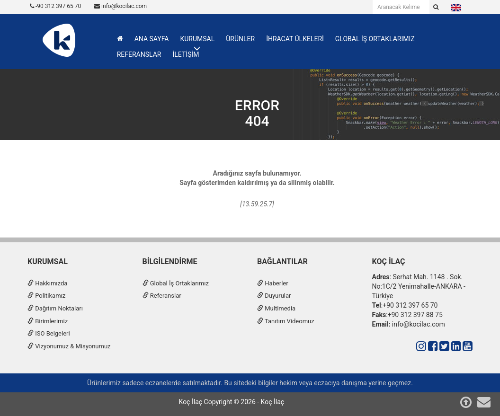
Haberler (272, 283)
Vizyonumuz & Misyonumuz (69, 346)
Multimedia (276, 308)
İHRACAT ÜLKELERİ (295, 39)
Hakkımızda (47, 283)
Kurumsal (47, 261)
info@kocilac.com (120, 6)
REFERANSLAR (139, 54)
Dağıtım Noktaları (55, 308)
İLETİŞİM (185, 54)
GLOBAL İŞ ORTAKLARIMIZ (375, 39)
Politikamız (46, 295)
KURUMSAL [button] (197, 39)
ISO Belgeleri (48, 333)
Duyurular (274, 295)
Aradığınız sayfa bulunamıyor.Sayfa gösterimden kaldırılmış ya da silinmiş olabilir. (257, 177)
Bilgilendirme (170, 261)
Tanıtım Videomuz (285, 321)
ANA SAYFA (151, 39)
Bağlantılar (282, 261)
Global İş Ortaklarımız (176, 283)
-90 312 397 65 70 (55, 6)
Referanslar (162, 295)
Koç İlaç (388, 261)
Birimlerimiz (47, 321)
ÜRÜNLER (240, 39)
